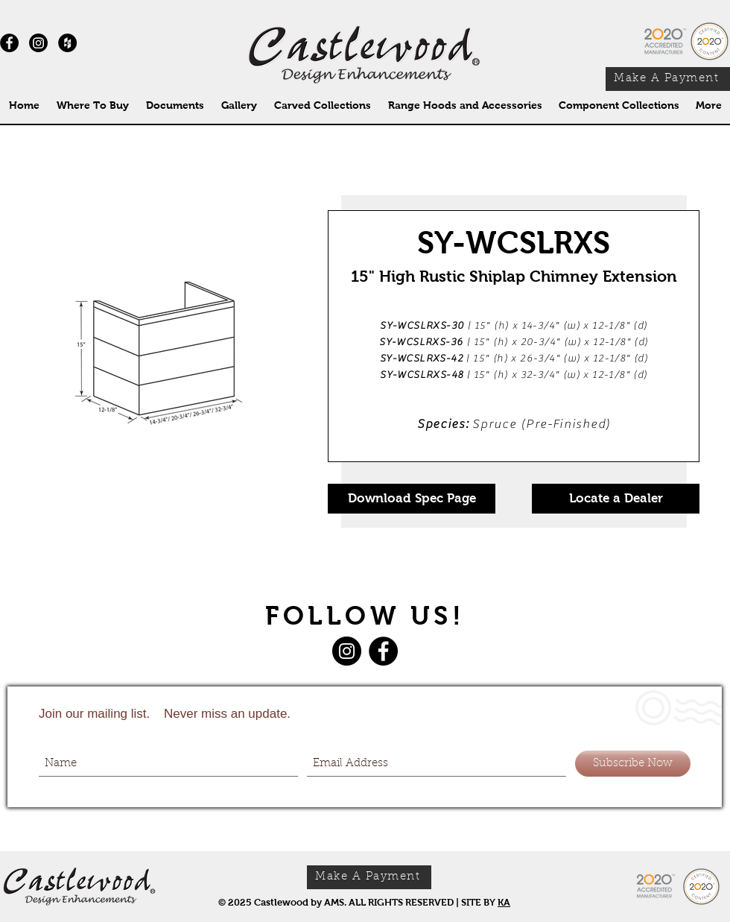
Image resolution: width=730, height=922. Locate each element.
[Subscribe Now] (633, 764)
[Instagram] (38, 43)
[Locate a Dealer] (615, 499)
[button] (322, 105)
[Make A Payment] (668, 79)
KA (504, 902)
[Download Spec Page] (411, 499)
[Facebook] (383, 651)
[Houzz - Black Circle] (67, 43)
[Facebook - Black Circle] (9, 43)
